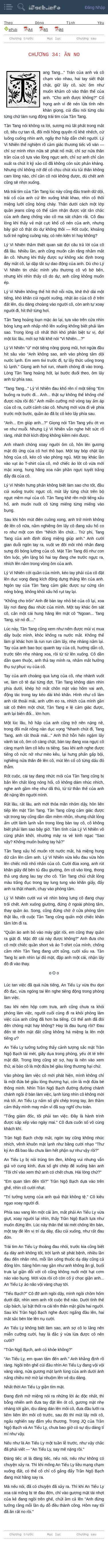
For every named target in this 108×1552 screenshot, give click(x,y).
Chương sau (86, 38)
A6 (59, 29)
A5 (43, 29)
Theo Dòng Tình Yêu (54, 23)
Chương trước (21, 38)
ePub (10, 29)
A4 (28, 29)
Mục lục (54, 38)
